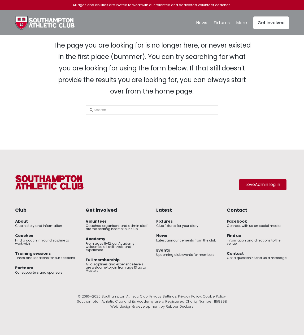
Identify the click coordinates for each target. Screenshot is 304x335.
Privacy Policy (189, 296)
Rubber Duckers (179, 306)
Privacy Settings (162, 296)
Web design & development (134, 306)
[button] (241, 23)
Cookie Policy (214, 296)
